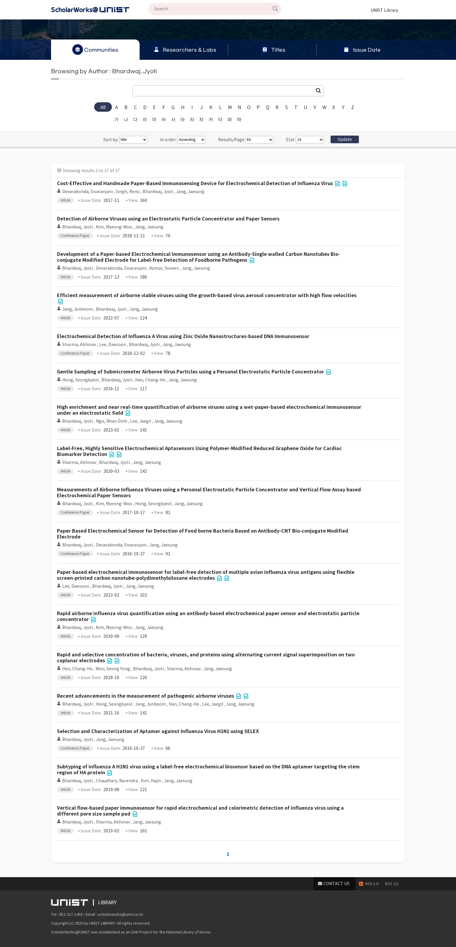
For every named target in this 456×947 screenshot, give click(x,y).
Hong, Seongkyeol (80, 380)
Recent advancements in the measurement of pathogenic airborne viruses (145, 696)
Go (318, 90)
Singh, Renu (128, 191)
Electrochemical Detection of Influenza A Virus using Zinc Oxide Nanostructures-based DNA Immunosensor (183, 336)
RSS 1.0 (371, 883)
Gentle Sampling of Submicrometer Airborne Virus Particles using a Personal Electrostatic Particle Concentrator (190, 372)
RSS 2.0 (391, 883)
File (337, 183)
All (103, 107)
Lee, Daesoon (112, 344)
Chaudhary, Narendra (117, 780)
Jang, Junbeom (77, 309)
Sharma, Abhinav (79, 344)
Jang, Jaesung (190, 191)
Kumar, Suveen (164, 268)
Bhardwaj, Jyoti (158, 191)
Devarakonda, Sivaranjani (87, 191)
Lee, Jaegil (140, 421)
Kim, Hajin (151, 780)
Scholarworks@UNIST (99, 9)
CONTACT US (336, 883)
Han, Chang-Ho (150, 380)
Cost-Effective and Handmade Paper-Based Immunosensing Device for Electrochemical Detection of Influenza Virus (195, 183)
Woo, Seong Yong (113, 668)
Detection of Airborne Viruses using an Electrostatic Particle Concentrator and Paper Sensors (168, 219)
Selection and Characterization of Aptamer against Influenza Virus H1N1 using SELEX (158, 731)
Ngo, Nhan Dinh (111, 421)
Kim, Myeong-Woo (114, 227)
